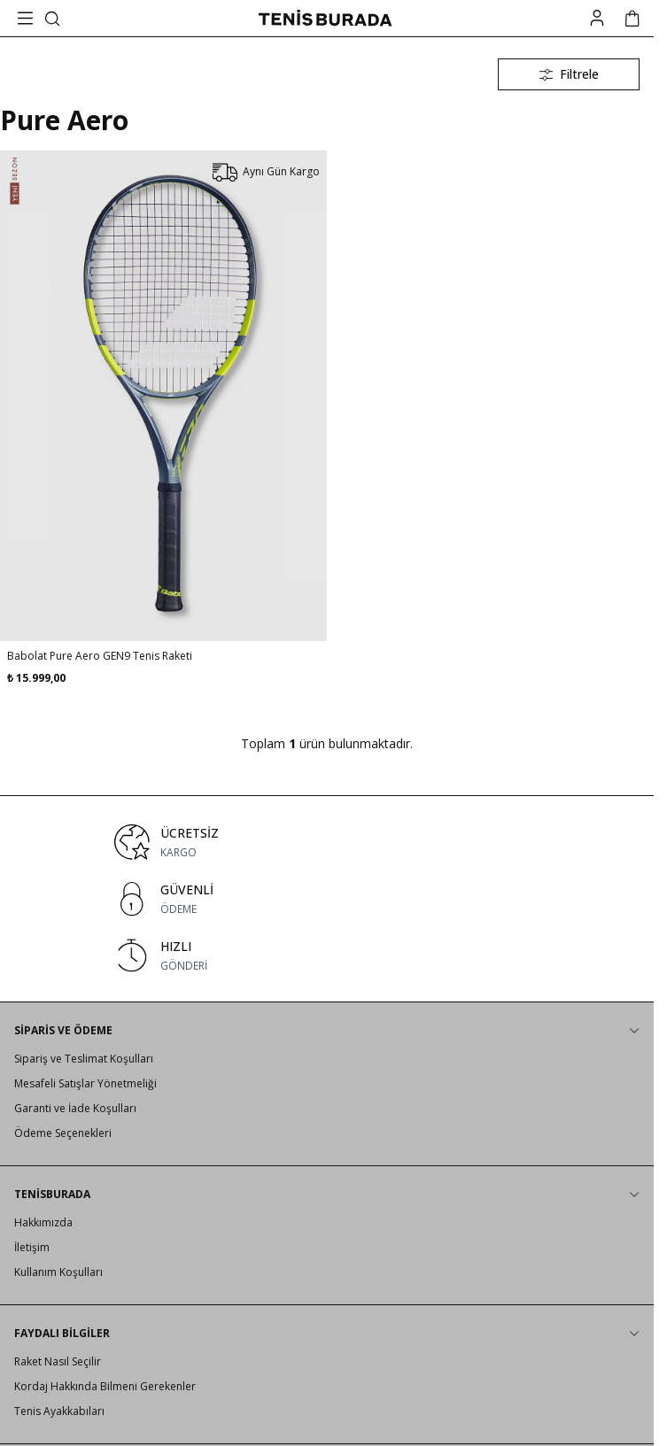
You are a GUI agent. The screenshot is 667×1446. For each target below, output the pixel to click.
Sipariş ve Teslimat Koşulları (83, 1058)
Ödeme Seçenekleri (63, 1133)
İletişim (32, 1247)
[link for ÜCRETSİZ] (326, 842)
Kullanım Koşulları (58, 1272)
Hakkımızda (43, 1222)
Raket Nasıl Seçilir (57, 1361)
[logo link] (325, 18)
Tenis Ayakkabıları (59, 1411)
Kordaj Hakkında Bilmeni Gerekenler (105, 1386)
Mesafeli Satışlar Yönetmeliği (85, 1083)
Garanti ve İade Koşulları (75, 1108)
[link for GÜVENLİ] (326, 898)
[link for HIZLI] (326, 955)
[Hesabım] (597, 18)
